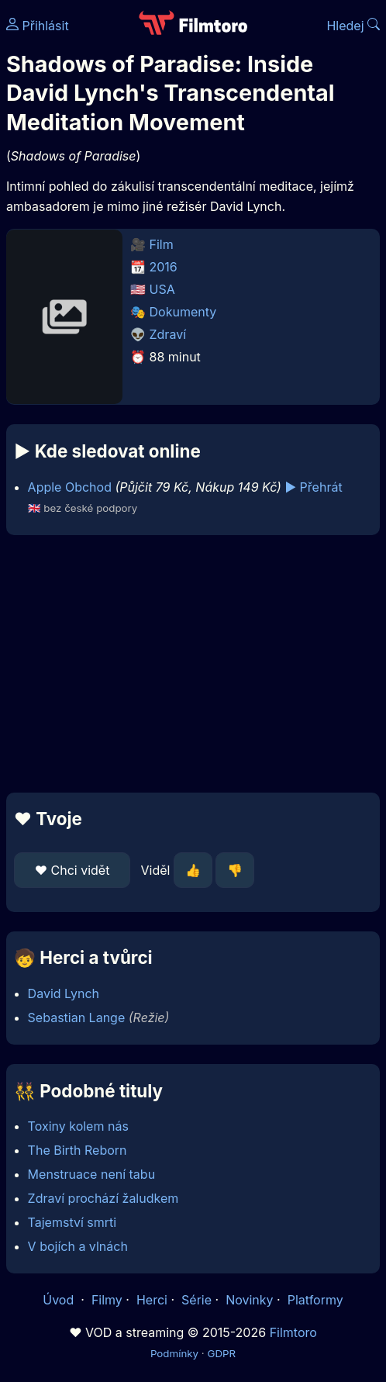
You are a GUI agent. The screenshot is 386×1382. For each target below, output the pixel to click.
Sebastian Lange (77, 1017)
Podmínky (174, 1353)
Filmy (106, 1300)
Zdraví (168, 334)
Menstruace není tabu (92, 1174)
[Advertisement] (193, 663)
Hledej (353, 25)
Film (162, 244)
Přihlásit (37, 25)
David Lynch (63, 993)
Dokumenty (183, 312)
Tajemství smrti (72, 1222)
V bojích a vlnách (78, 1246)
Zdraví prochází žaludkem (103, 1198)
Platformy (315, 1300)
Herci (151, 1300)
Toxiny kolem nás (78, 1126)
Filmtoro (293, 1332)
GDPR (221, 1353)
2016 (163, 267)
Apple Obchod (70, 487)
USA (162, 289)
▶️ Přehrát (313, 487)
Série (196, 1300)
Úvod (60, 1300)
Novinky (249, 1300)
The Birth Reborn (77, 1150)
